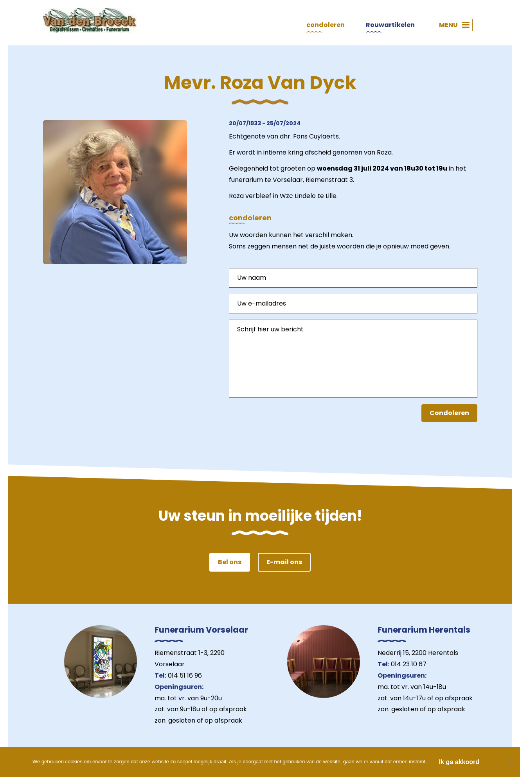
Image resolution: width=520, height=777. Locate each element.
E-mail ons (284, 562)
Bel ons (229, 562)
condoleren (325, 24)
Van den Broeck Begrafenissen (90, 20)
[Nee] (510, 762)
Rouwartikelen (390, 24)
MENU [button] (454, 24)
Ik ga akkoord (459, 762)
